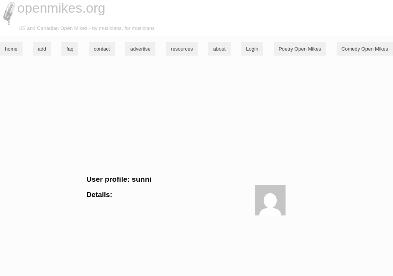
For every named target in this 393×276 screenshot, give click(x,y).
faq (69, 49)
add (42, 49)
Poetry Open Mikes (300, 49)
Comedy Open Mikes (365, 49)
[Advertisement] (196, 115)
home (11, 49)
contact (102, 49)
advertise (140, 49)
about (219, 49)
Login (252, 49)
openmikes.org (61, 7)
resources (182, 49)
